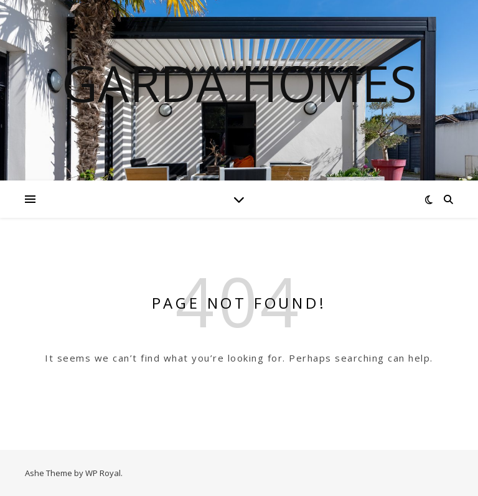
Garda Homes (239, 83)
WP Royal (103, 473)
